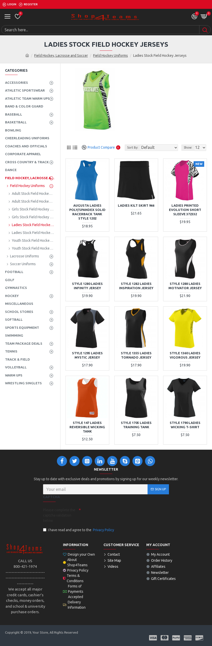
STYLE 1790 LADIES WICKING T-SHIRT (185, 425)
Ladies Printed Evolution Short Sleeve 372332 (185, 210)
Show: (188, 147)
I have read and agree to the (79, 530)
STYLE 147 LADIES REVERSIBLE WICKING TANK (87, 427)
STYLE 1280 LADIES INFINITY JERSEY (87, 286)
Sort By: (132, 147)
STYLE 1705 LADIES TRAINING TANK (136, 425)
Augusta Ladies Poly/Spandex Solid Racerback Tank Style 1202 (87, 212)
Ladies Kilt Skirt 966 (136, 205)
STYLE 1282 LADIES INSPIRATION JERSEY (136, 286)
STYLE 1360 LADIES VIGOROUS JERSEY (185, 355)
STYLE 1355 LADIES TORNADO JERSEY (136, 355)
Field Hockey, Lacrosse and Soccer (61, 55)
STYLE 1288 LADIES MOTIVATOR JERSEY (185, 286)
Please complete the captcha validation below (59, 515)
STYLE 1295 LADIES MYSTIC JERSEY (87, 355)
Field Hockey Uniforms (110, 55)
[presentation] (116, 515)
